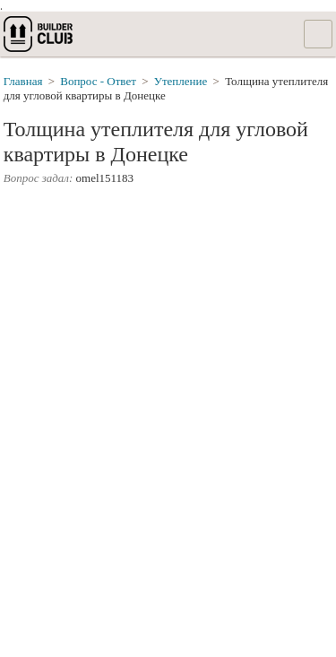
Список (318, 34)
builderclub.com (39, 34)
